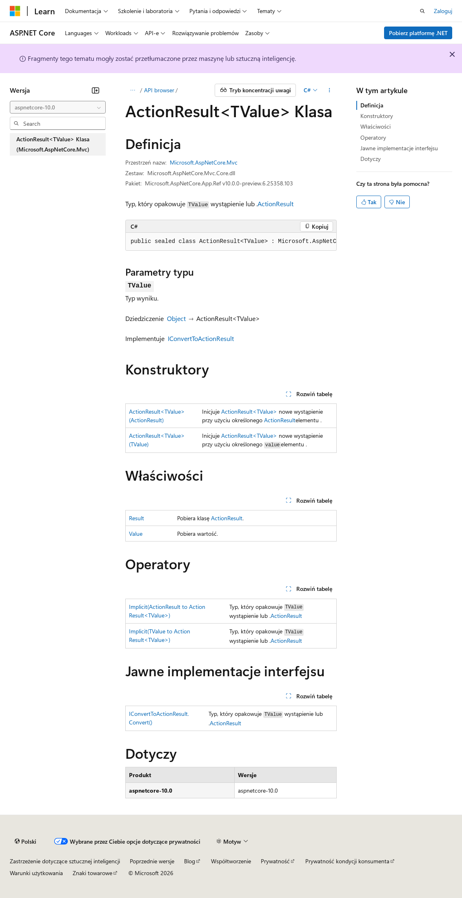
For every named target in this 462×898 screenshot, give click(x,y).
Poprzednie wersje (152, 861)
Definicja (371, 105)
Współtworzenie (231, 861)
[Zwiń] (95, 90)
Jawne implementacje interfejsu (399, 148)
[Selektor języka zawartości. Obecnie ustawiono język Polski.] (25, 841)
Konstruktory (376, 116)
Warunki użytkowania (36, 873)
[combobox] (58, 107)
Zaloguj (443, 11)
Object (176, 318)
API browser (159, 90)
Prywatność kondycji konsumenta (347, 861)
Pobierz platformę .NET (418, 33)
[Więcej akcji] (329, 90)
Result (136, 518)
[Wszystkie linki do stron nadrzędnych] (132, 90)
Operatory (373, 137)
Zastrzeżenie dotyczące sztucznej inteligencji (65, 861)
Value (135, 533)
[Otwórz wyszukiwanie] (422, 11)
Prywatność (275, 861)
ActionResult (275, 203)
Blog (189, 861)
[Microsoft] (15, 11)
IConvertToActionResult (201, 338)
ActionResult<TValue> (249, 411)
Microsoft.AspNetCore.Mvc (204, 162)
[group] (231, 242)
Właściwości (375, 126)
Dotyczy (370, 159)
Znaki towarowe (92, 873)
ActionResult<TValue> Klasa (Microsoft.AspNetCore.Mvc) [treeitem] (52, 144)
